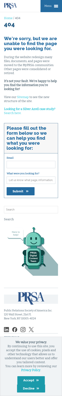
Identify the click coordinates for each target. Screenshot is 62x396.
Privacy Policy (30, 370)
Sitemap (23, 97)
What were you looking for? (23, 173)
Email (10, 157)
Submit (18, 191)
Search (9, 219)
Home (8, 18)
